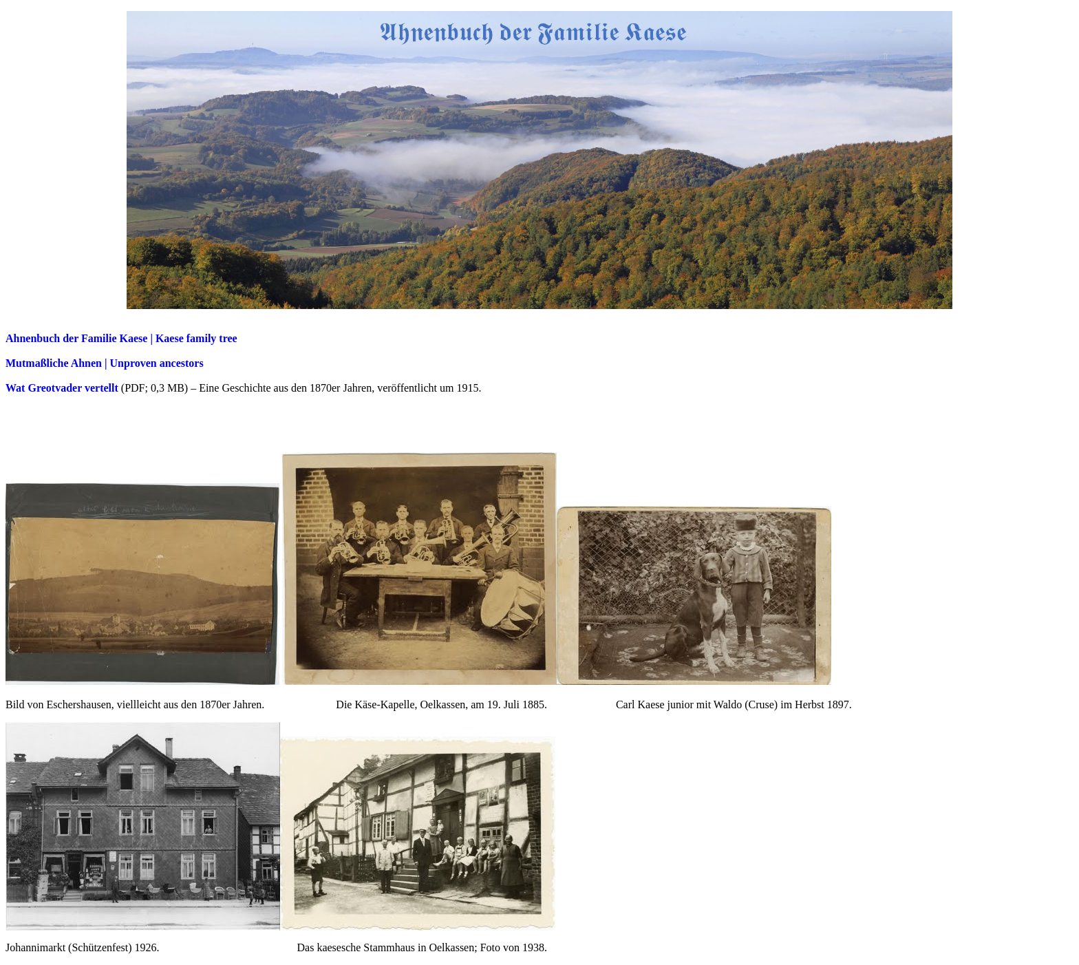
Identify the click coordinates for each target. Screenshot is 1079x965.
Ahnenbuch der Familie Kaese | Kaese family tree (121, 338)
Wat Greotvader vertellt (62, 388)
